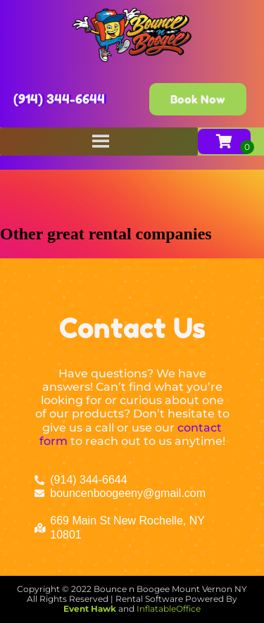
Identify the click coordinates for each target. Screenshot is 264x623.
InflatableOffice (169, 608)
